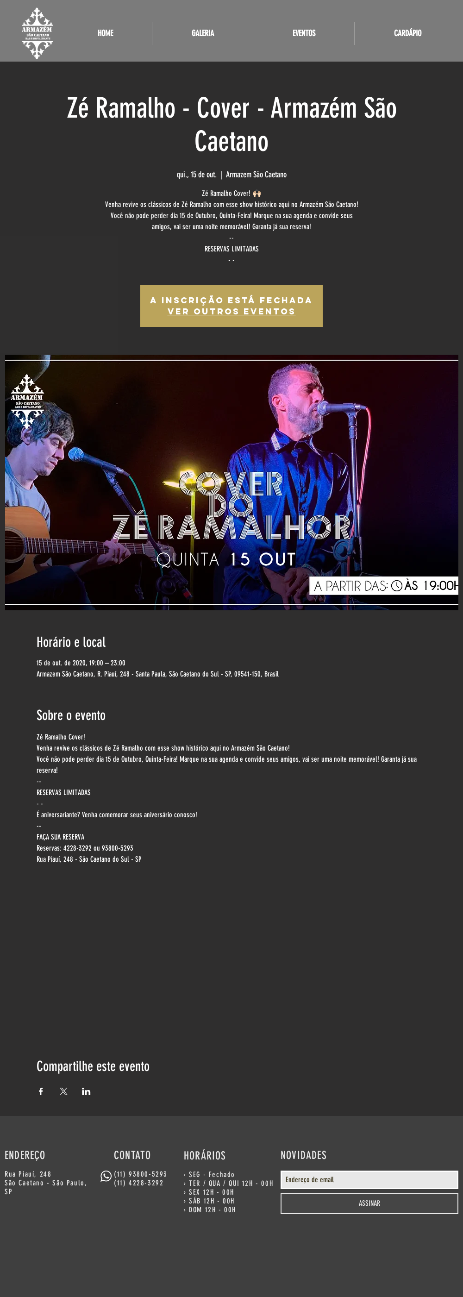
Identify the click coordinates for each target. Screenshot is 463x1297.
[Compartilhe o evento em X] (63, 1091)
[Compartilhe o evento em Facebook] (41, 1091)
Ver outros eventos (232, 311)
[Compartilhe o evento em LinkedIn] (86, 1091)
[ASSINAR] (369, 1203)
